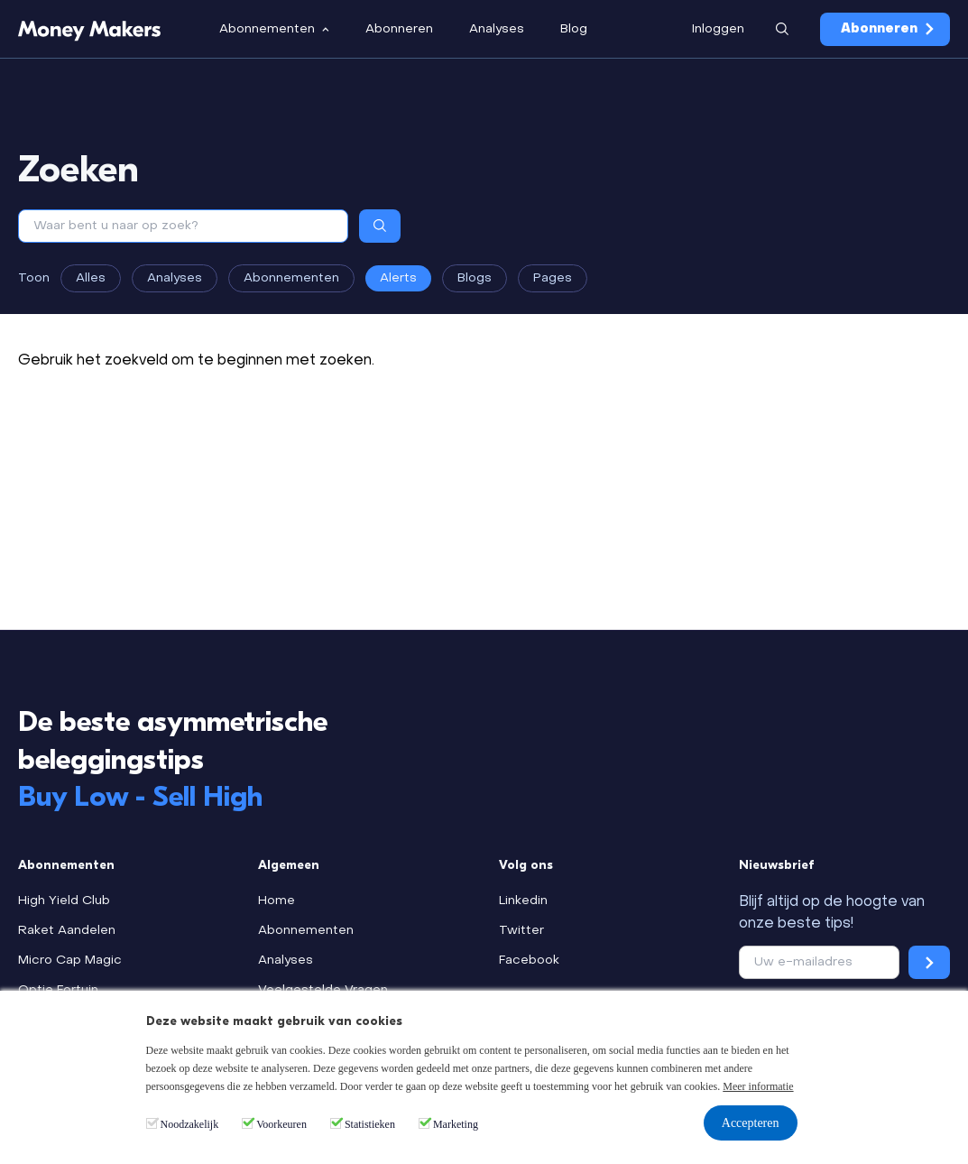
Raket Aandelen (66, 931)
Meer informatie (758, 1086)
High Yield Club (64, 901)
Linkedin (523, 901)
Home (276, 901)
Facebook (529, 960)
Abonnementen (291, 278)
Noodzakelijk (190, 1124)
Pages (552, 278)
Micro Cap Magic (70, 960)
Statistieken (370, 1124)
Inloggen (718, 29)
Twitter (521, 931)
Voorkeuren (281, 1124)
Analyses (174, 278)
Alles (91, 278)
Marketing (455, 1124)
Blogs (474, 278)
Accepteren (750, 1123)
